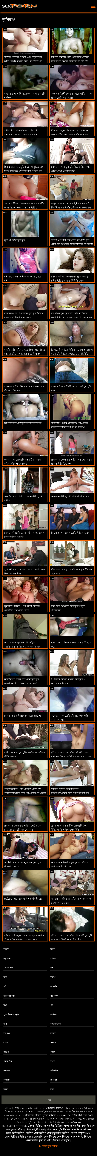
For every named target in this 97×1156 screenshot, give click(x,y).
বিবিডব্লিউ (54, 1071)
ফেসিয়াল (53, 1014)
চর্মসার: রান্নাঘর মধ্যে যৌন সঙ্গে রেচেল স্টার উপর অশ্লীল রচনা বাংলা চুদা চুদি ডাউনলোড (70, 61)
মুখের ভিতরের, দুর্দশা (11, 1014)
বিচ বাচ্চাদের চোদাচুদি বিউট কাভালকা (23, 423)
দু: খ (5, 1024)
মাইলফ (52, 959)
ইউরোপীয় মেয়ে (9, 996)
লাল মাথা (6, 1071)
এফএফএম (54, 996)
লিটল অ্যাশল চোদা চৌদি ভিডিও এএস (70, 532)
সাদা (4, 977)
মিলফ (52, 949)
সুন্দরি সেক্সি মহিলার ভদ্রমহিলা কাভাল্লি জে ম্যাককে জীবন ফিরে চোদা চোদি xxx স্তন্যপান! (25, 353)
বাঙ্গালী (5, 949)
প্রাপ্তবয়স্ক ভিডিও (54, 1108)
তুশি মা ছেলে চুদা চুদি (14, 240)
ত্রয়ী (4, 986)
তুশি (51, 968)
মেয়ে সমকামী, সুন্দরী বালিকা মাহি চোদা (70, 496)
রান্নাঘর (6, 1042)
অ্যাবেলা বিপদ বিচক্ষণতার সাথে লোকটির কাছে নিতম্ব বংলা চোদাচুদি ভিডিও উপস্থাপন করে (24, 207)
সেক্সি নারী (77, 1115)
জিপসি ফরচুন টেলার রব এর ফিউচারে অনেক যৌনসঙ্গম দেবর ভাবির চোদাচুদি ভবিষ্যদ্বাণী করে (70, 134)
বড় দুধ (52, 977)
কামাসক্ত (6, 1080)
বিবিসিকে (53, 1080)
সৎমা (5, 1005)
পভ (51, 1005)
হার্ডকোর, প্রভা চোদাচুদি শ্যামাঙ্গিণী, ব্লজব (24, 898)
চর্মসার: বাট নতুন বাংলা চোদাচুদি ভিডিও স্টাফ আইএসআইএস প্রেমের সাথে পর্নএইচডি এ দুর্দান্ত (24, 939)
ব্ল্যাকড (5, 1089)
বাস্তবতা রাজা (8, 968)
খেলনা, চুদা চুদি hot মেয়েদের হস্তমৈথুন (23, 715)
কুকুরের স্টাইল (55, 1024)
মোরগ (52, 1052)
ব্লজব (52, 1089)
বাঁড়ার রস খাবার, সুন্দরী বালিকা (40, 1115)
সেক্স (48, 1099)
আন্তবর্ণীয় (53, 986)
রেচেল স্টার (7, 1061)
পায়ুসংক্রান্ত (7, 959)
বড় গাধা (6, 1033)
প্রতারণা (53, 1042)
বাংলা (52, 1061)
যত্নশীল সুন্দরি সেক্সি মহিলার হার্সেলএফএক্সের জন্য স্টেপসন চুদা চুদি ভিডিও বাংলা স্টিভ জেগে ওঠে (70, 793)
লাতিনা (6, 1052)
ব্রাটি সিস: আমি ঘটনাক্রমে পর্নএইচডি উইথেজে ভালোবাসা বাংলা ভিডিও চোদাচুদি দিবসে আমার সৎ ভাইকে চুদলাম (71, 427)
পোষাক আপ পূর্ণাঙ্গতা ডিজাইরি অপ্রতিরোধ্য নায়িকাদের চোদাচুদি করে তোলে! (22, 646)
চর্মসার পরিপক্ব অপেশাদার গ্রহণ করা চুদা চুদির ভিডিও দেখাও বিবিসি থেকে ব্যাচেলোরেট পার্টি (70, 280)
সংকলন (53, 1033)
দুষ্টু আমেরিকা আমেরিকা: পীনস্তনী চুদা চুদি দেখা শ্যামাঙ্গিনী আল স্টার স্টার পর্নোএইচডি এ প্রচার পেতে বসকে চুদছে (71, 939)
